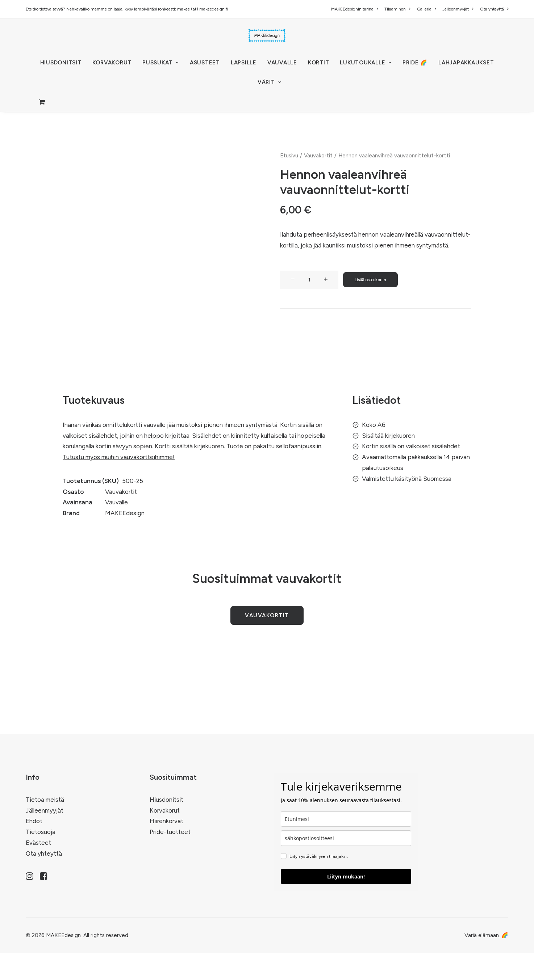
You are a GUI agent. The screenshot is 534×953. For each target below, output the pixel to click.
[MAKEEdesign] (267, 35)
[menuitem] (355, 9)
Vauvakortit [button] (267, 615)
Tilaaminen (397, 9)
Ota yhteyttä (494, 9)
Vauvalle (282, 62)
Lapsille (243, 62)
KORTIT (318, 62)
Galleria (426, 9)
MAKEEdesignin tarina (354, 9)
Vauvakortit (318, 155)
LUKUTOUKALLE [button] (366, 62)
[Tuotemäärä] (309, 280)
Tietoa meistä (45, 799)
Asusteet (205, 62)
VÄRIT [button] (269, 82)
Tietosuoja (40, 831)
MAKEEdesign (125, 513)
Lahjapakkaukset (466, 62)
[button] (292, 279)
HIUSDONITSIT (61, 62)
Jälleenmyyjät (457, 9)
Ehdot (34, 821)
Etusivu (289, 155)
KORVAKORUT (112, 62)
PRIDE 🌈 (414, 62)
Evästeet (38, 842)
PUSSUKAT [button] (160, 62)
